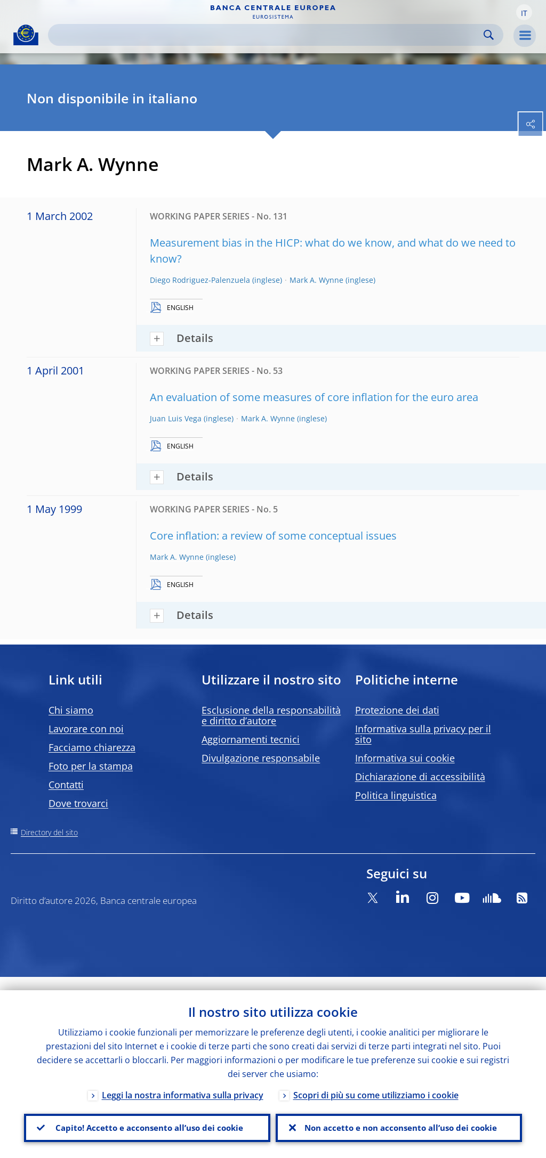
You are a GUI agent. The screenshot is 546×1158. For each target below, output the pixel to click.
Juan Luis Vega (176, 418)
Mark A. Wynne (316, 280)
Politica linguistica (396, 795)
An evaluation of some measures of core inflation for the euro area (314, 397)
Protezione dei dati (397, 710)
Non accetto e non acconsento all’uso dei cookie (399, 1121)
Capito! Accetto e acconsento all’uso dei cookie (147, 1121)
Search (488, 35)
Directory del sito (49, 832)
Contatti (66, 784)
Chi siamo (71, 710)
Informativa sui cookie (405, 758)
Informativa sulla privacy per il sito (423, 734)
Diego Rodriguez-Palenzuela (200, 280)
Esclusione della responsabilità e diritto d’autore (271, 715)
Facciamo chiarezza (92, 747)
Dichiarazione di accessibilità (420, 776)
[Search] (267, 35)
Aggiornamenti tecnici (251, 739)
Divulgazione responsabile (261, 758)
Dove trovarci (78, 803)
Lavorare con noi (86, 728)
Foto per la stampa (91, 766)
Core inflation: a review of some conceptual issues (273, 535)
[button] (524, 12)
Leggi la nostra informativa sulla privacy (182, 1082)
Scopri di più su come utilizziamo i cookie (376, 1082)
